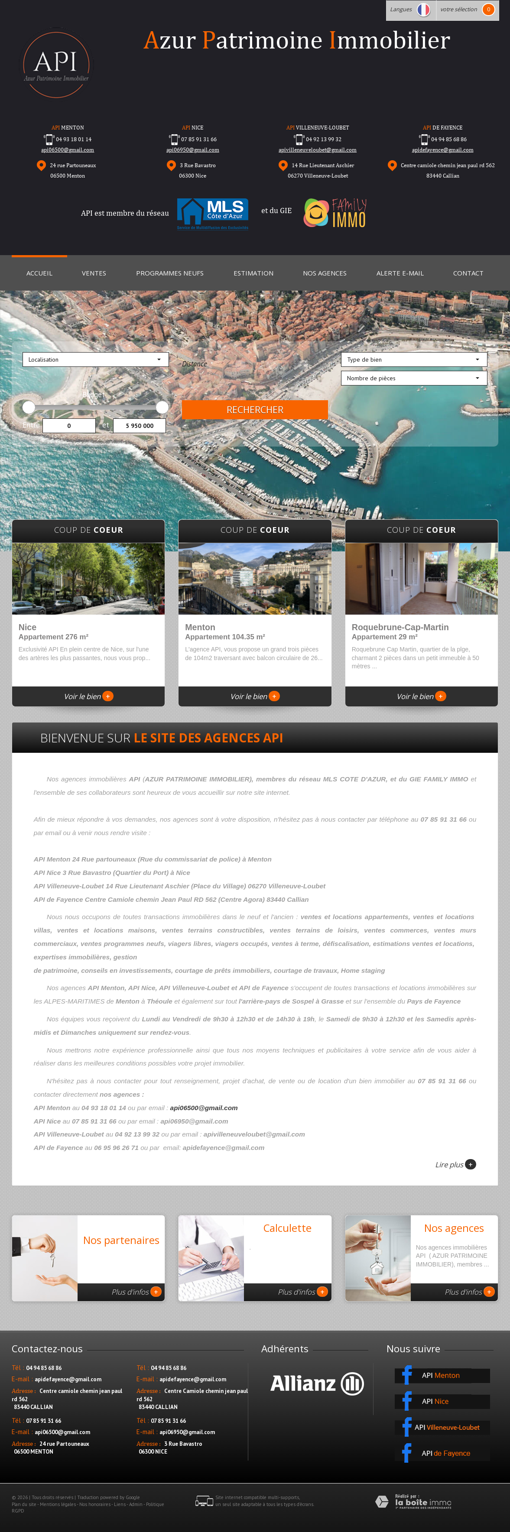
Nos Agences (325, 273)
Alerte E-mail (400, 273)
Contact (468, 273)
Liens (120, 1504)
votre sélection (458, 9)
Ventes (94, 273)
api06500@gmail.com (67, 149)
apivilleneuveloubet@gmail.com (318, 149)
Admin (136, 1504)
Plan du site (24, 1504)
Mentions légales (58, 1504)
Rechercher (255, 410)
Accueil (39, 273)
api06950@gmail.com (192, 149)
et (105, 425)
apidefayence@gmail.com (443, 149)
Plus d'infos (136, 1291)
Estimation (253, 273)
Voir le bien (89, 696)
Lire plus (455, 1164)
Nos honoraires (94, 1504)
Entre (31, 425)
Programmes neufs (170, 273)
